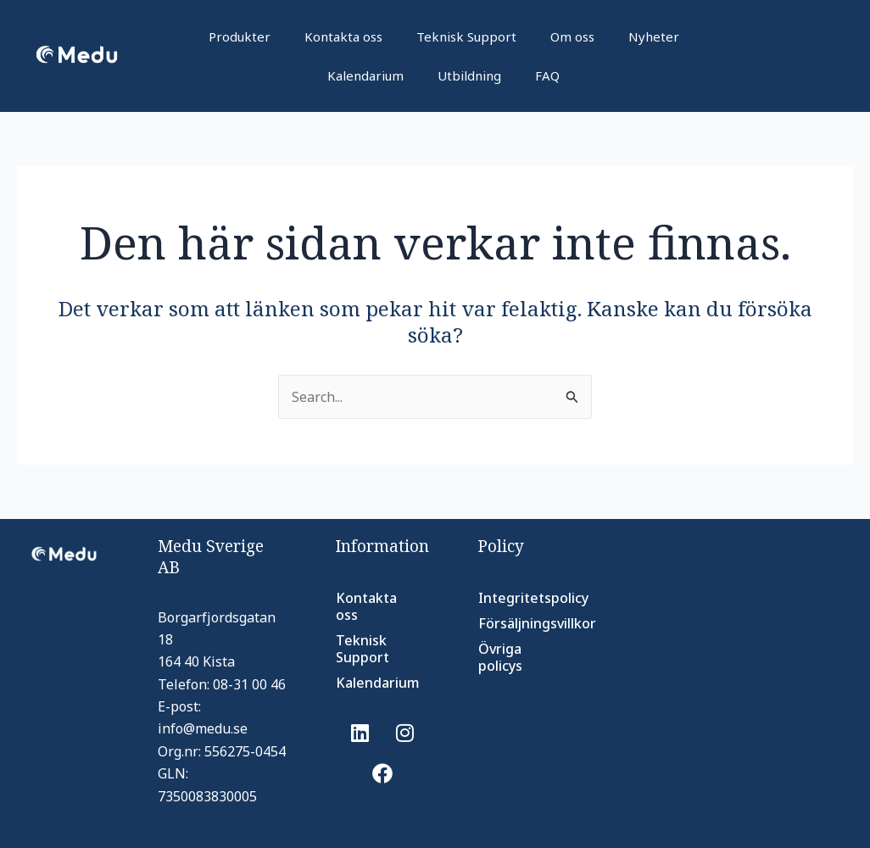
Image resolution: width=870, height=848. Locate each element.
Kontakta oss (343, 36)
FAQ (547, 75)
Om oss (572, 36)
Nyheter (653, 36)
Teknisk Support (466, 36)
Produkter (239, 36)
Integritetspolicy (519, 598)
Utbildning (469, 75)
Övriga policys (500, 657)
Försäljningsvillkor (519, 623)
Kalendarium (365, 75)
